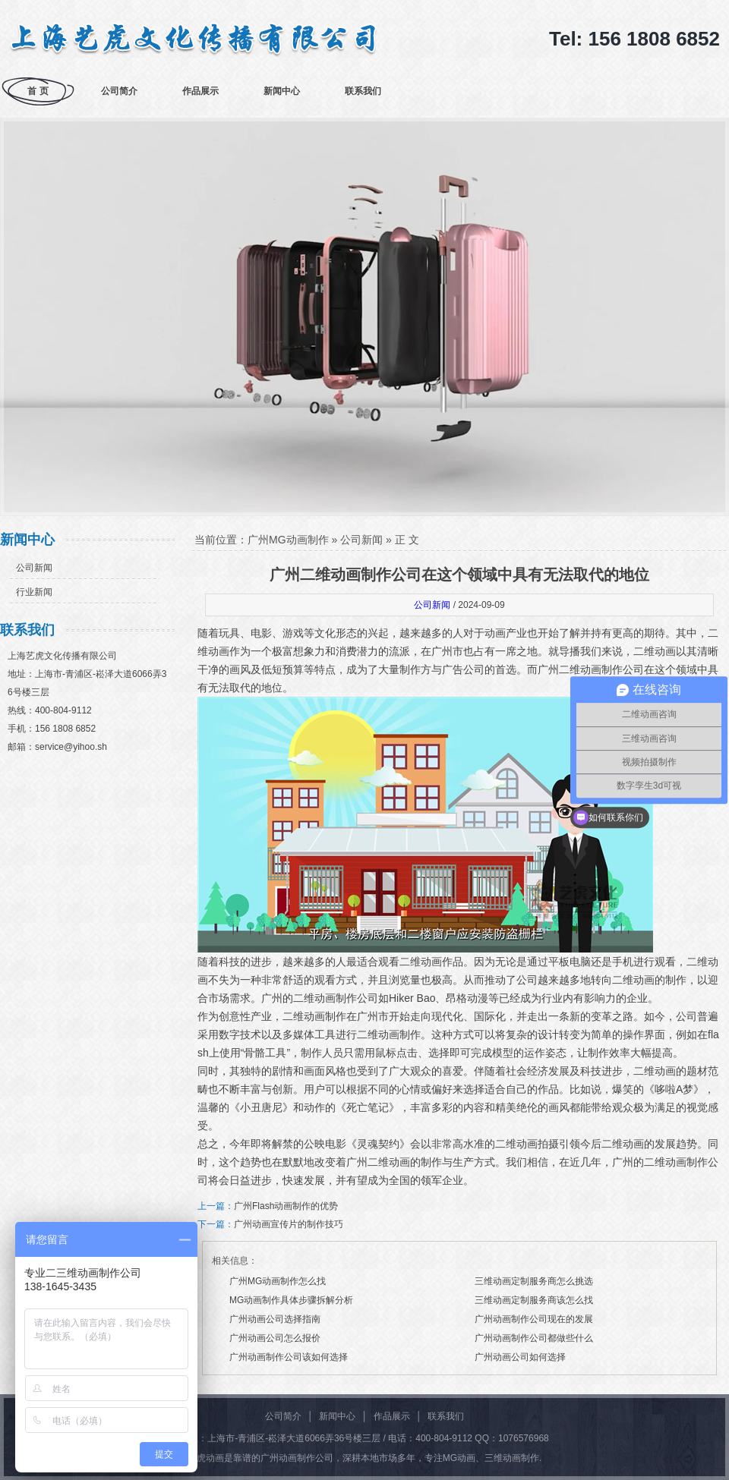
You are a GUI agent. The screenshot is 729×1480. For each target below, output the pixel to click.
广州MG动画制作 (288, 540)
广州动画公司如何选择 (520, 1357)
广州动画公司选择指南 (274, 1319)
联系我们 (363, 91)
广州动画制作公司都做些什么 (534, 1338)
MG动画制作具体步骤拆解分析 (291, 1300)
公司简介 (119, 91)
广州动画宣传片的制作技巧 (288, 1224)
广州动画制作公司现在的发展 (534, 1319)
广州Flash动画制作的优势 (286, 1206)
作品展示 (200, 91)
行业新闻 (34, 592)
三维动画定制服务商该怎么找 (534, 1300)
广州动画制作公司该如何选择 (288, 1357)
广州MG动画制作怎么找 (277, 1281)
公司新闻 (34, 567)
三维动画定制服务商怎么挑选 (534, 1281)
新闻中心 (282, 91)
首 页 (37, 91)
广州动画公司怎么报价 (274, 1338)
